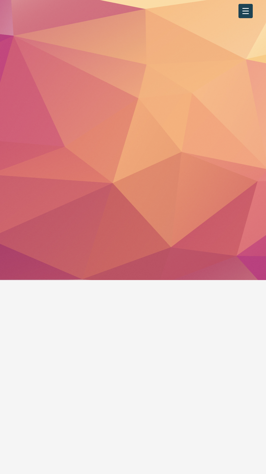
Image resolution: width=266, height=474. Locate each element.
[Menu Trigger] (245, 11)
